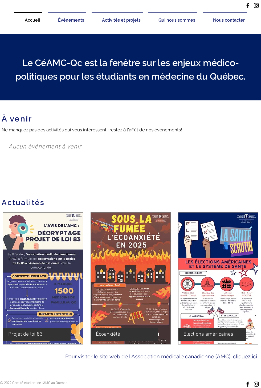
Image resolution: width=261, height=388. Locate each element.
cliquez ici (245, 356)
